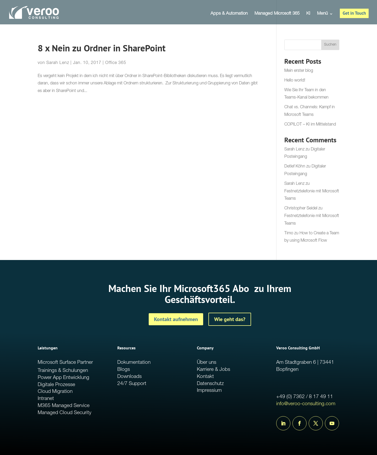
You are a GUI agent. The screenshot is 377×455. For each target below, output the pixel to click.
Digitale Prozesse (56, 384)
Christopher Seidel (300, 209)
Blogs (123, 369)
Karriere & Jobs (213, 369)
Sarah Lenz (57, 63)
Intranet (46, 398)
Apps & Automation (229, 14)
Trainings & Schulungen (63, 370)
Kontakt (205, 376)
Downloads (129, 376)
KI (308, 14)
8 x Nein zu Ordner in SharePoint (101, 48)
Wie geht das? (229, 319)
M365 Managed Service (64, 405)
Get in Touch (354, 13)
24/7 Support (131, 383)
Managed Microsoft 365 (277, 14)
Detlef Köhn (294, 167)
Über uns (206, 362)
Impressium (209, 390)
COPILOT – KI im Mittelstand (310, 125)
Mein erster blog (298, 71)
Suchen (330, 45)
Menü (322, 14)
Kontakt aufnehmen (176, 319)
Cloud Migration (55, 391)
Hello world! (294, 81)
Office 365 (115, 63)
